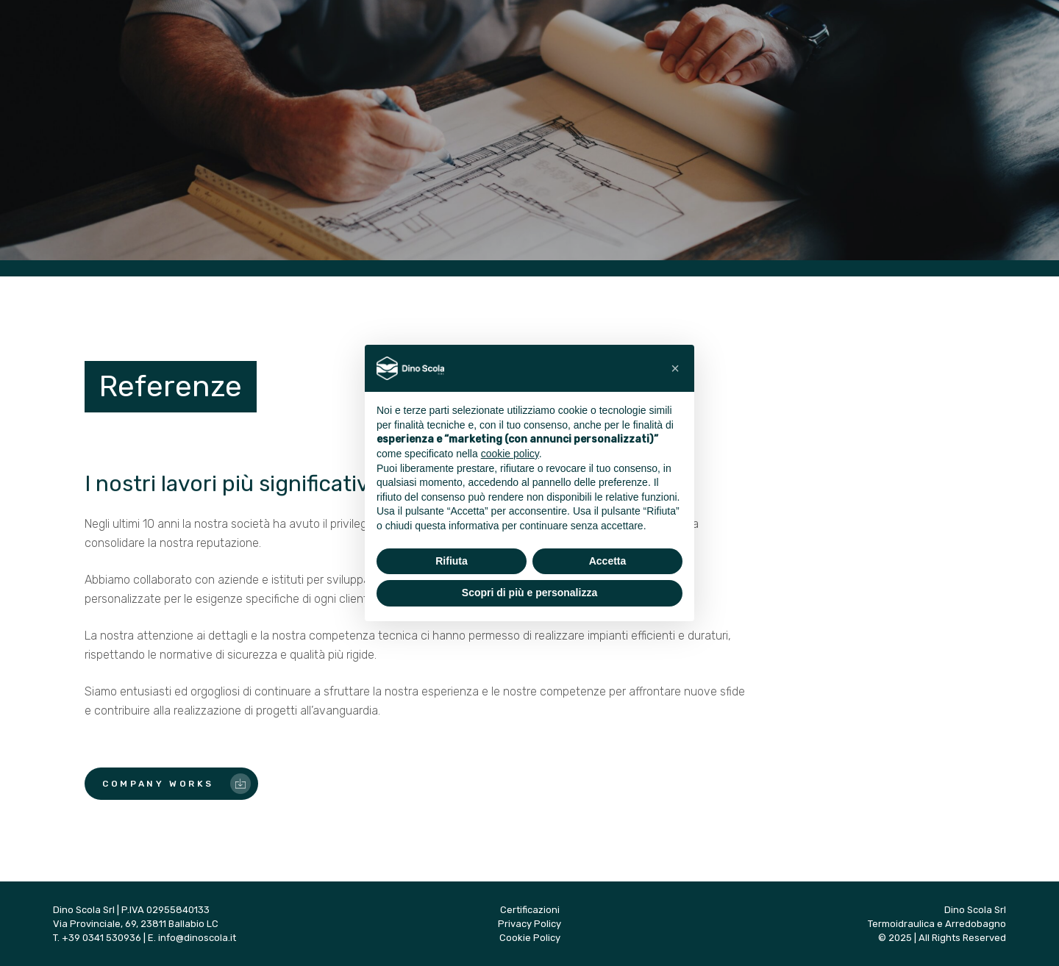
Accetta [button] (608, 561)
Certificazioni (530, 909)
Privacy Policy (529, 923)
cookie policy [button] (510, 453)
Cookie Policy (529, 937)
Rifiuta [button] (451, 561)
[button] (675, 368)
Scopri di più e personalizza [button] (529, 592)
